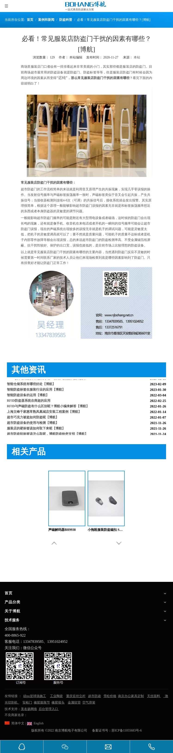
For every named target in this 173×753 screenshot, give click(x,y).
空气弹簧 (88, 702)
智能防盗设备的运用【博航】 (28, 396)
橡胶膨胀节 (42, 702)
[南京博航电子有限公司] (39, 668)
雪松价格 (109, 696)
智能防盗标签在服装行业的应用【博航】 (36, 390)
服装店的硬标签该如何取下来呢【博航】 (36, 429)
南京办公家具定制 (131, 696)
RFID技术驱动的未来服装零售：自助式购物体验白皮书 (46, 379)
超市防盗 (94, 696)
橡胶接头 (58, 702)
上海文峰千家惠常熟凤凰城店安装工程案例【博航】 (44, 413)
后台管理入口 (49, 709)
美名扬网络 (29, 709)
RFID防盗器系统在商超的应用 (28, 402)
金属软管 (74, 702)
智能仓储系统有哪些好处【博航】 (31, 385)
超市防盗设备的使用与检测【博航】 (33, 424)
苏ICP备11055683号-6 (126, 730)
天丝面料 (154, 696)
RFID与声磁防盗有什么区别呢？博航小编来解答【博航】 (48, 407)
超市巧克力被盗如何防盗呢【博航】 (33, 418)
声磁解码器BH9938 (62, 529)
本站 (137, 57)
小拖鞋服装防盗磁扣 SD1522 (106, 529)
